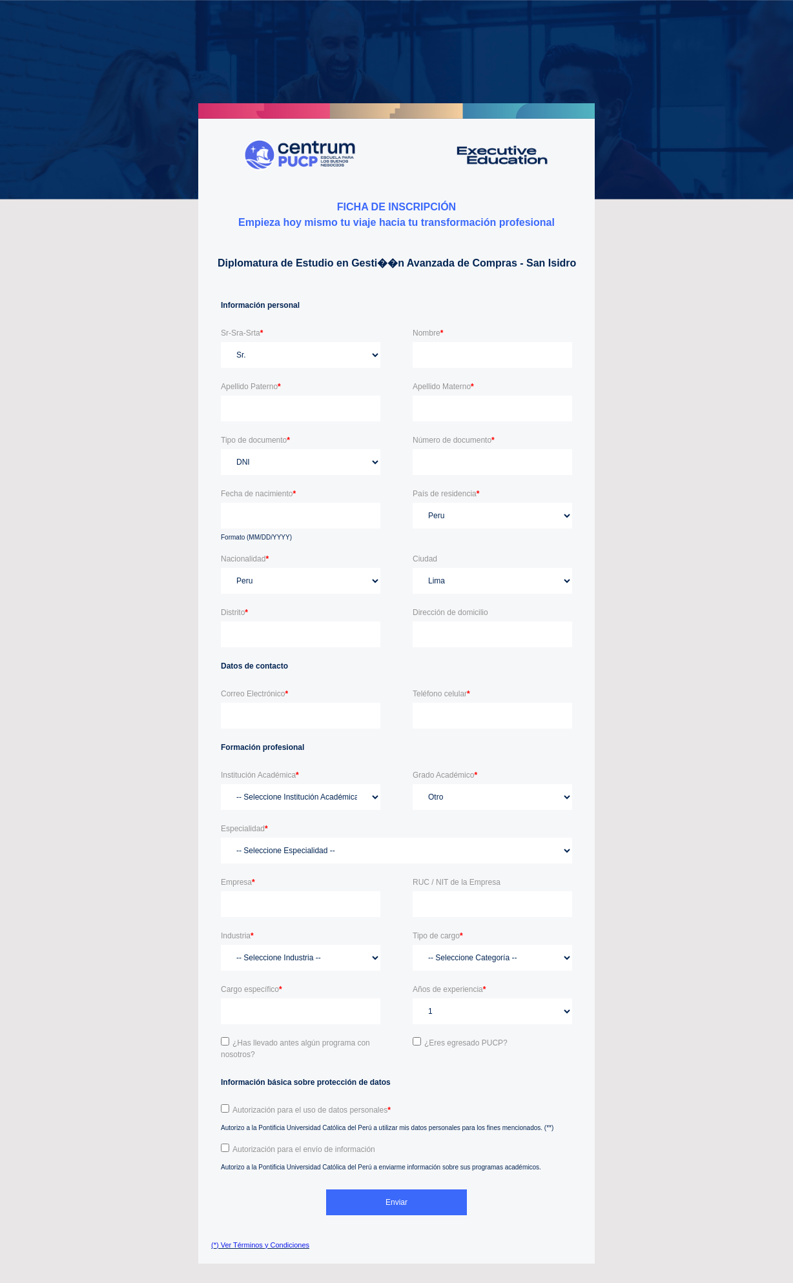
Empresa (238, 882)
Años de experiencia (449, 989)
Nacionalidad (245, 558)
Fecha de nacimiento (258, 493)
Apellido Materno (443, 386)
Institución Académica (260, 775)
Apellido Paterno (251, 386)
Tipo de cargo (438, 935)
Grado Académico (445, 775)
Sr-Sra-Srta (242, 333)
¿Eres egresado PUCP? (466, 1042)
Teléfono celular (441, 693)
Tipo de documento (255, 440)
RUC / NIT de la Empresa (456, 882)
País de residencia (446, 493)
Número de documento (454, 440)
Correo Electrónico (254, 693)
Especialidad (244, 828)
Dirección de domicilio (450, 612)
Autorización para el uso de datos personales (311, 1110)
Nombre (428, 333)
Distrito (234, 612)
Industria (237, 935)
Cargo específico (251, 989)
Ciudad (425, 558)
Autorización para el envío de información (303, 1149)
